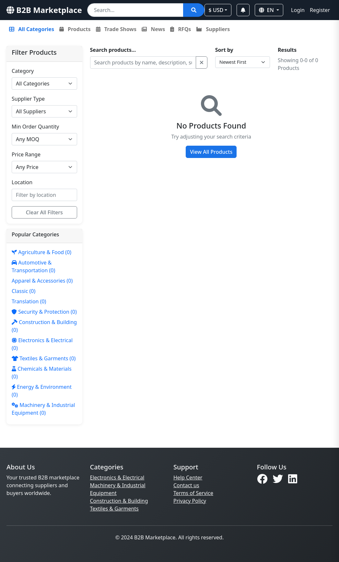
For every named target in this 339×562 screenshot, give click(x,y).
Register (320, 10)
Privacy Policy (189, 500)
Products (75, 29)
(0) (41, 252)
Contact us (186, 485)
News (153, 29)
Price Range (26, 154)
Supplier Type (28, 98)
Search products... (113, 49)
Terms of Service (193, 493)
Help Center (187, 477)
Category (23, 70)
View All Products (211, 151)
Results (287, 49)
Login (298, 10)
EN (267, 10)
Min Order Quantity (35, 126)
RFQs (180, 29)
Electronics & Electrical (117, 477)
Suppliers (213, 29)
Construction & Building (119, 500)
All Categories (31, 29)
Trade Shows (116, 29)
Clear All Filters (44, 212)
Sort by (224, 49)
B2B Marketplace (44, 10)
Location (22, 182)
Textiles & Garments (114, 508)
